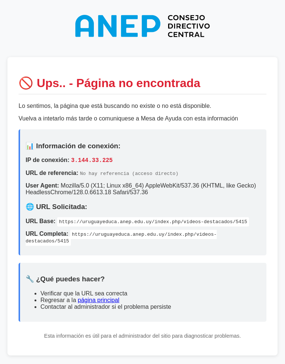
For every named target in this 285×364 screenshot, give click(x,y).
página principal (98, 301)
